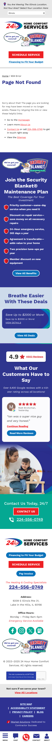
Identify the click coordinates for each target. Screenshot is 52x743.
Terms (43, 678)
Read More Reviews (21, 433)
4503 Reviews (34, 356)
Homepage (24, 120)
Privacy (38, 678)
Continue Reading (17, 426)
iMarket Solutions (20, 722)
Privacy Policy (18, 677)
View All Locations (26, 692)
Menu (5, 740)
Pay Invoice (26, 573)
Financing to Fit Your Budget (26, 61)
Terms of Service (27, 677)
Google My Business (39, 630)
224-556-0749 (25, 737)
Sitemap (21, 137)
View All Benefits (26, 273)
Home (5, 76)
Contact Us (13, 129)
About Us (25, 124)
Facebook (12, 630)
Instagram (21, 630)
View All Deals (26, 335)
